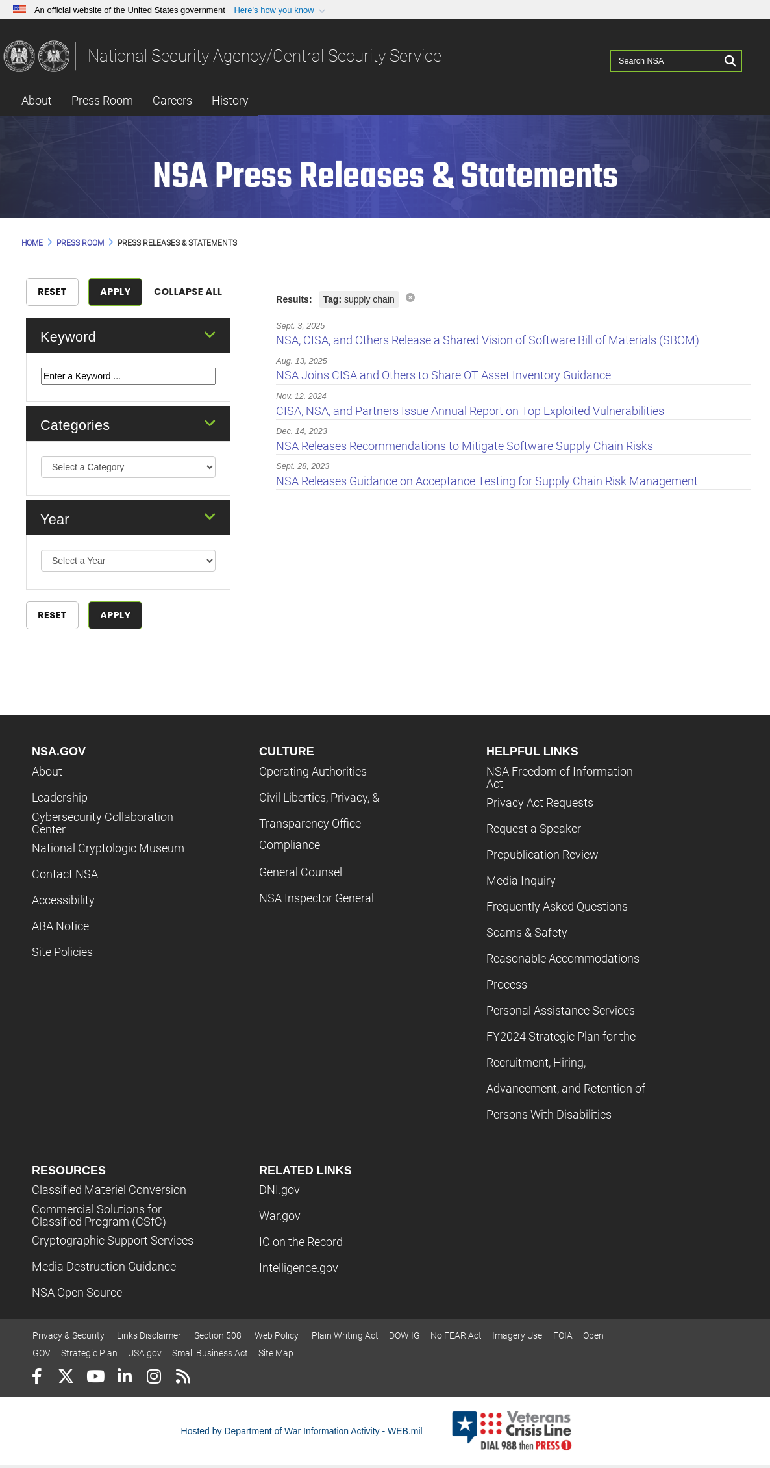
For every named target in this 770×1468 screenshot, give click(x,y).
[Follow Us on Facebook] (36, 1380)
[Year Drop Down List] (128, 570)
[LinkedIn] (124, 1380)
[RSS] (182, 1380)
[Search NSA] (667, 55)
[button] (281, 10)
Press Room (102, 100)
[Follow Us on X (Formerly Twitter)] (66, 1380)
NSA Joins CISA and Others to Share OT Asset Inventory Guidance (443, 375)
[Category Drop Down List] (128, 476)
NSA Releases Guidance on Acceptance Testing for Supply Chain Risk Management (487, 481)
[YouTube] (95, 1380)
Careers (172, 100)
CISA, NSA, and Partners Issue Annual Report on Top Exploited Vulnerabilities (470, 411)
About (36, 100)
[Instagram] (153, 1380)
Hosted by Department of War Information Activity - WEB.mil (302, 1433)
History (230, 100)
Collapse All (181, 300)
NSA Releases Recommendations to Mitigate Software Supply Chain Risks (464, 446)
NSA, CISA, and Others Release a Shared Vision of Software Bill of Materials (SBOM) (487, 340)
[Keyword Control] (128, 384)
